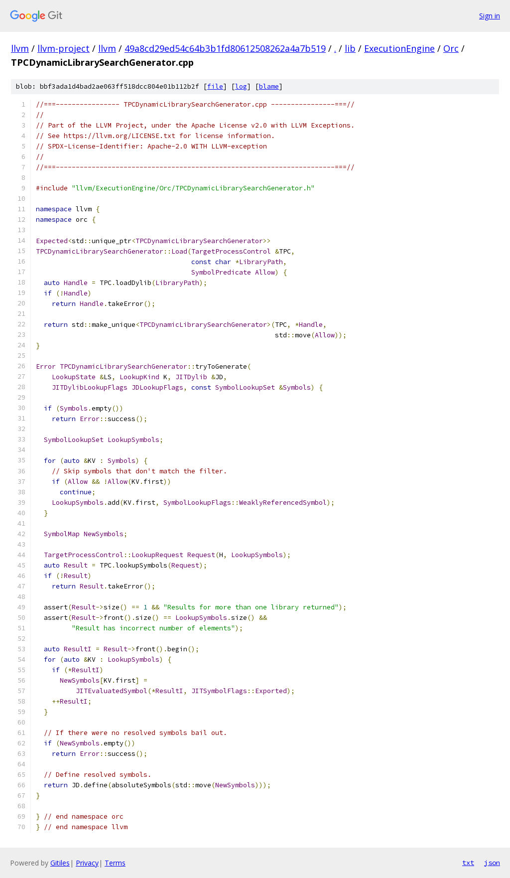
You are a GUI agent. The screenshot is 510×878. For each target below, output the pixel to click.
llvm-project (63, 48)
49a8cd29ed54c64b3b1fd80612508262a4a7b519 (225, 48)
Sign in (489, 15)
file (215, 86)
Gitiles (60, 863)
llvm (20, 48)
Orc (451, 48)
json (492, 862)
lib (350, 48)
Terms (115, 863)
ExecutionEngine (399, 48)
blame (269, 86)
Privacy (87, 863)
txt (468, 862)
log (241, 86)
